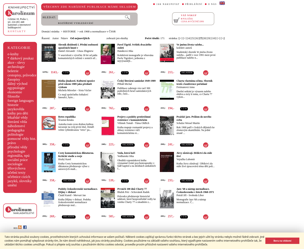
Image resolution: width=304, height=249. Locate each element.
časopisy (14, 79)
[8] (205, 38)
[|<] (180, 38)
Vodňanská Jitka (125, 156)
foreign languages (21, 101)
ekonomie (15, 92)
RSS (18, 228)
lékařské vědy (18, 118)
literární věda (17, 122)
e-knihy (13, 54)
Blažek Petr (123, 192)
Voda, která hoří (126, 152)
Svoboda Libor (196, 195)
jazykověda (16, 109)
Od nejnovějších (80, 38)
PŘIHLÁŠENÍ (193, 4)
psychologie (16, 151)
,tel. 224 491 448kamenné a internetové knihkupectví (19, 23)
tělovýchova (17, 168)
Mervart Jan (79, 195)
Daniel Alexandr (66, 51)
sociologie (15, 164)
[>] (218, 38)
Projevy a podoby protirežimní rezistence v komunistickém (134, 118)
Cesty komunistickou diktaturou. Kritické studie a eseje (76, 154)
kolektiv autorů (184, 47)
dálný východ (17, 84)
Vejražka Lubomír (185, 159)
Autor (55, 38)
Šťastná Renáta (66, 119)
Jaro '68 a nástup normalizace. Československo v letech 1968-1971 (195, 190)
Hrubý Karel (64, 159)
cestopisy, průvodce (22, 75)
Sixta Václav (85, 90)
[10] (213, 38)
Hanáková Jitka (125, 51)
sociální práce (18, 160)
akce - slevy (16, 63)
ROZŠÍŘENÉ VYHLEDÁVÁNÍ (75, 23)
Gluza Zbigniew (85, 51)
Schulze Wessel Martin (188, 123)
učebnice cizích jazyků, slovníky (20, 179)
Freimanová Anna (185, 87)
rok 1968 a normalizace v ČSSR (98, 31)
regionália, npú (19, 156)
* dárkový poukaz (21, 58)
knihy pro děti (18, 113)
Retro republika (67, 116)
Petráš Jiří (181, 195)
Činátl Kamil (64, 195)
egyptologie (16, 88)
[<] (185, 38)
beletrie (13, 71)
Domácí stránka (50, 31)
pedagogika (16, 130)
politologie (15, 134)
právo (12, 143)
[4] (189, 38)
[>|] (223, 38)
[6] (197, 38)
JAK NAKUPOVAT (168, 4)
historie (13, 105)
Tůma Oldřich (142, 123)
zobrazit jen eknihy (117, 38)
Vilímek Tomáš (125, 123)
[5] (193, 38)
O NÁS (212, 4)
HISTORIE (69, 31)
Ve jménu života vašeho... (190, 44)
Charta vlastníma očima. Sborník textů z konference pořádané (194, 82)
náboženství (16, 126)
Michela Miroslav (67, 90)
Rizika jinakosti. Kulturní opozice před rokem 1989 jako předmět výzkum (76, 84)
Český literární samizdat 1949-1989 (136, 80)
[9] (209, 38)
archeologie (16, 67)
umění (12, 185)
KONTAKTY (17, 31)
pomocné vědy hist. (22, 139)
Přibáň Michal (124, 84)
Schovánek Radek (140, 192)
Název (64, 38)
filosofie (14, 96)
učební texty (17, 173)
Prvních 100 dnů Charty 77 (132, 188)
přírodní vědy (17, 147)
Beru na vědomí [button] (282, 240)
